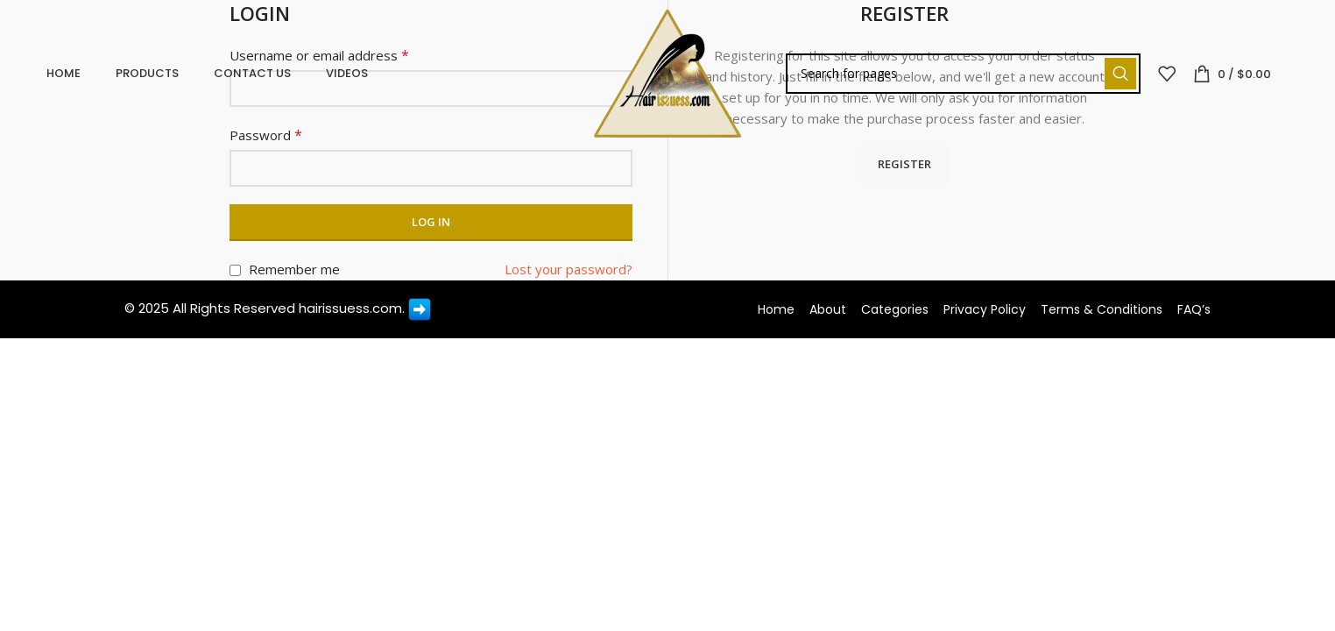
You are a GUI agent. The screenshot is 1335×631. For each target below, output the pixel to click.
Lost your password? (568, 269)
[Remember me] (235, 270)
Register (904, 164)
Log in (431, 222)
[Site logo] (667, 77)
